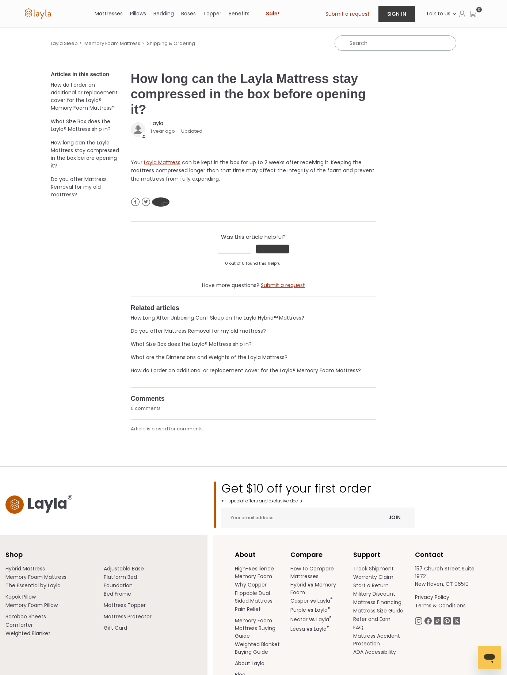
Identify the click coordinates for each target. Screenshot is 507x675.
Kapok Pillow (20, 596)
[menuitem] (54, 569)
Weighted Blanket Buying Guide (257, 648)
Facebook (135, 202)
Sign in (396, 14)
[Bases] (188, 13)
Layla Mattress (162, 162)
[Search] (395, 43)
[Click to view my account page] (462, 13)
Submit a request (347, 14)
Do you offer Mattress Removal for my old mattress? (79, 187)
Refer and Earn (371, 619)
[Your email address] (318, 518)
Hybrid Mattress (25, 568)
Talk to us (441, 13)
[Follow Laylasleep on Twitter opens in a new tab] (456, 620)
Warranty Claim (373, 577)
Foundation (118, 585)
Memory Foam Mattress (112, 43)
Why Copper (251, 584)
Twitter (145, 202)
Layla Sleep (64, 43)
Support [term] (366, 554)
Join (394, 517)
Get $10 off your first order (318, 493)
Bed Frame (117, 593)
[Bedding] (163, 13)
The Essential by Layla (33, 585)
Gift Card (115, 627)
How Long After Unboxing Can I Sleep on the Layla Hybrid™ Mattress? (217, 317)
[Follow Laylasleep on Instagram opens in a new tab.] (418, 620)
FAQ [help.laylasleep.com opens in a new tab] (358, 627)
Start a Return (371, 585)
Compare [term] (306, 554)
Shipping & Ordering (171, 43)
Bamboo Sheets (25, 616)
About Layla (249, 663)
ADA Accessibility (374, 652)
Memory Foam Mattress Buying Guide (255, 628)
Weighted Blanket (27, 633)
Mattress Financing (377, 602)
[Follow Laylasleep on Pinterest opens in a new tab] (447, 620)
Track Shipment (373, 568)
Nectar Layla (311, 619)
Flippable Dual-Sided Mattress (254, 596)
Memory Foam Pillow (31, 605)
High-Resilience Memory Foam (254, 572)
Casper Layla (311, 600)
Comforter (19, 625)
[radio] (272, 249)
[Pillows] (138, 13)
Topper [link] (212, 13)
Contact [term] (429, 554)
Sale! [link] (272, 13)
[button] (472, 14)
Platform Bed (120, 577)
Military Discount (374, 593)
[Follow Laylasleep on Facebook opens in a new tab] (428, 620)
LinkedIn (160, 202)
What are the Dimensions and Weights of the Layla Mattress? (209, 357)
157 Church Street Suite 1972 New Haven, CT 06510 (444, 576)
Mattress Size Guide (378, 610)
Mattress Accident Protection (376, 639)
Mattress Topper (125, 605)
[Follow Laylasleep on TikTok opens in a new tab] (437, 620)
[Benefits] (239, 13)
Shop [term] (14, 554)
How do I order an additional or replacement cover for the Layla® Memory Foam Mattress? (84, 96)
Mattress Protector (128, 616)
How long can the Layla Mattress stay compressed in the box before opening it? (85, 154)
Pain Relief (248, 609)
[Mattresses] (109, 13)
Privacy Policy (432, 597)
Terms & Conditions (440, 605)
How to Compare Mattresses (312, 572)
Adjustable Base (124, 568)
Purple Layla (310, 610)
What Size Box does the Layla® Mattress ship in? (81, 125)
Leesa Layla (309, 629)
